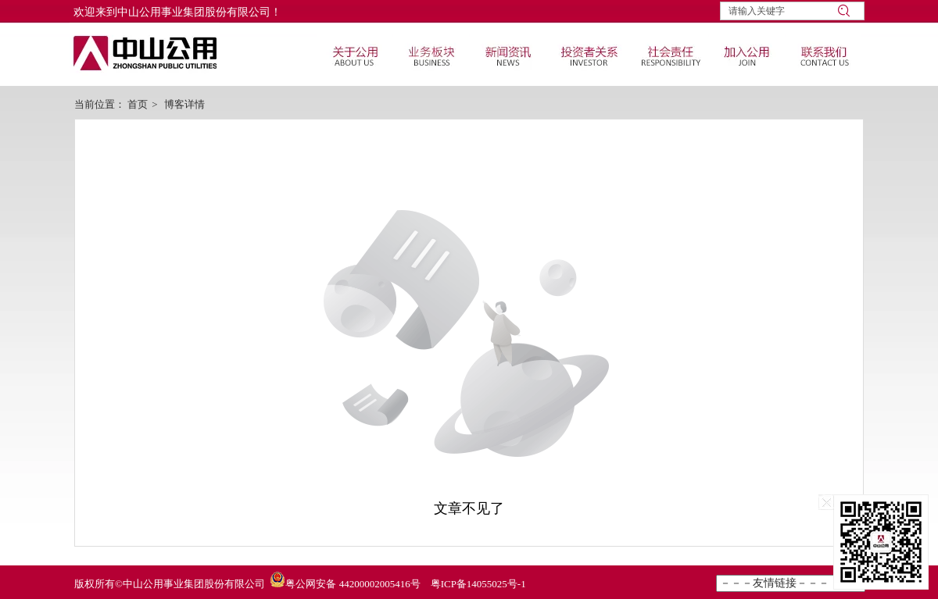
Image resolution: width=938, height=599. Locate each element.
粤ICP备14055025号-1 (478, 584)
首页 (137, 104)
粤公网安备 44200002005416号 (352, 584)
